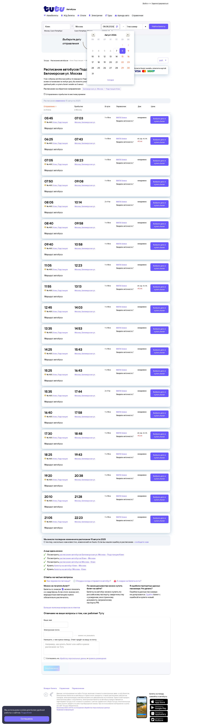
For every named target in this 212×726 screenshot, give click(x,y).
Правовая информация (65, 710)
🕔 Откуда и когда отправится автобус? (92, 581)
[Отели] (81, 15)
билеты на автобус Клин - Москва (70, 565)
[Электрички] (95, 15)
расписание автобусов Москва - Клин (77, 562)
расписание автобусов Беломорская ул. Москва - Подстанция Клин (91, 554)
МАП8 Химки (121, 117)
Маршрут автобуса (53, 128)
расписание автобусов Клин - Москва (77, 558)
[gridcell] (122, 45)
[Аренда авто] (122, 15)
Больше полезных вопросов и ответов (62, 607)
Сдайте (149, 594)
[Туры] (108, 15)
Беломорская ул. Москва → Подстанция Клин (101, 89)
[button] (93, 35)
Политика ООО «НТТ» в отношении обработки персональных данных (83, 708)
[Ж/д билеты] (68, 15)
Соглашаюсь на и (75, 658)
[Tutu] (54, 9)
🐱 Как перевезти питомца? (57, 581)
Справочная (64, 688)
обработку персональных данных (73, 658)
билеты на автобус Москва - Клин (70, 569)
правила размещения (97, 658)
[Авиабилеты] (51, 15)
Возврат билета (50, 688)
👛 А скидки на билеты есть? (127, 581)
